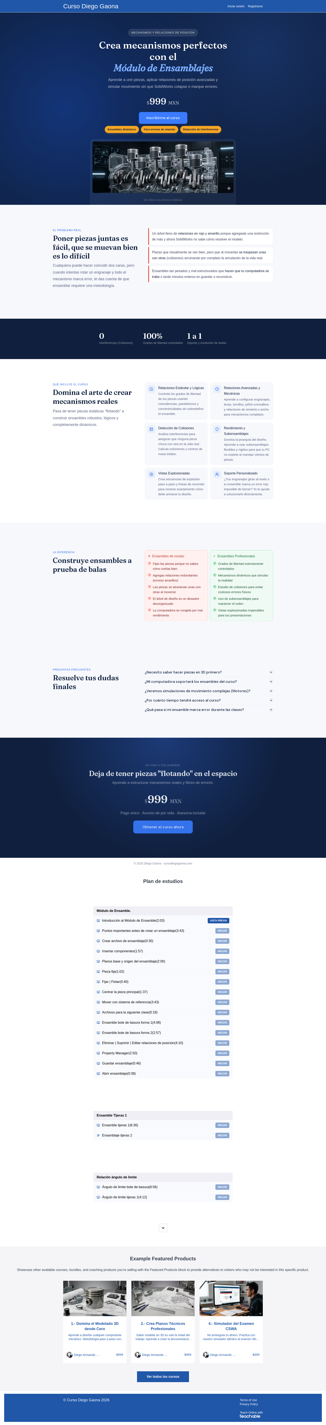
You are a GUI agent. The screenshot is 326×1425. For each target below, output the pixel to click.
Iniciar (222, 930)
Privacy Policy (249, 1404)
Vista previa (218, 920)
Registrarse (255, 6)
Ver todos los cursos (163, 1376)
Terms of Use (248, 1400)
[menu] (243, 6)
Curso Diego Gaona (90, 6)
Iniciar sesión (236, 6)
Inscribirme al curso (163, 118)
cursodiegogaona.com (178, 863)
